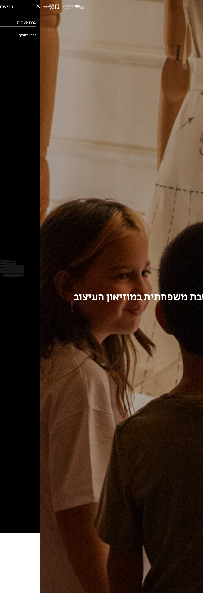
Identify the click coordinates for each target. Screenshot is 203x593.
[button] (5, 580)
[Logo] (35, 7)
